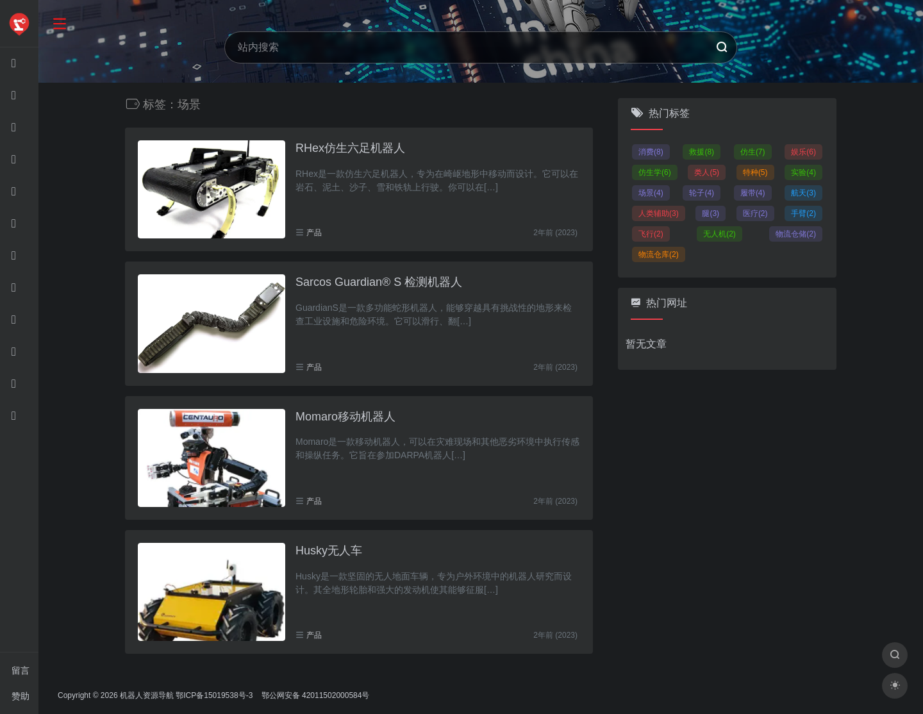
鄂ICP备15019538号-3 (214, 695)
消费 (650, 151)
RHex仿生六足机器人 (350, 148)
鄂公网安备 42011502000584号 (314, 695)
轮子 (701, 192)
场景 (650, 192)
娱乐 (803, 151)
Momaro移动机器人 (345, 416)
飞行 (650, 233)
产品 (314, 232)
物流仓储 (796, 233)
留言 (20, 670)
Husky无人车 (328, 550)
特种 (755, 172)
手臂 (803, 213)
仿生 (752, 151)
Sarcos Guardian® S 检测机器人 (378, 282)
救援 (701, 151)
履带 (752, 192)
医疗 (755, 213)
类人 (706, 172)
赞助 (20, 696)
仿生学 (654, 172)
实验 (803, 172)
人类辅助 (658, 213)
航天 (803, 192)
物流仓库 (658, 254)
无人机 (719, 233)
